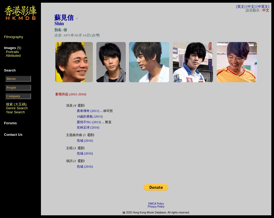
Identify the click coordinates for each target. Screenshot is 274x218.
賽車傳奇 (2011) (88, 111)
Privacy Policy (156, 206)
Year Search (15, 112)
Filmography (13, 37)
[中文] (251, 7)
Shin (59, 23)
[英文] (240, 7)
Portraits (12, 52)
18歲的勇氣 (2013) (90, 116)
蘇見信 (64, 17)
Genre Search (17, 108)
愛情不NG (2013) (89, 122)
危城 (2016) (85, 140)
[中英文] (262, 7)
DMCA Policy (156, 203)
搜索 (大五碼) (16, 104)
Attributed (13, 56)
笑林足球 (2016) (88, 127)
